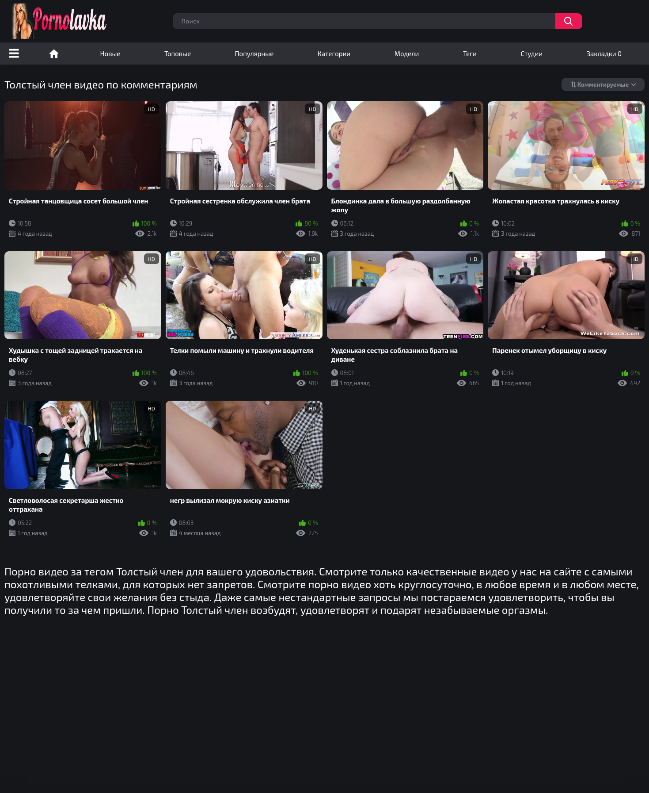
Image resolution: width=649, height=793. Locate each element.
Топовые (177, 53)
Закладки (604, 53)
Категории (334, 53)
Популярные (254, 53)
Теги (470, 53)
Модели (407, 53)
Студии (531, 53)
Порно (54, 53)
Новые (110, 53)
